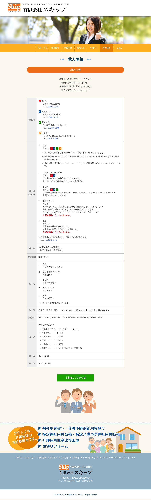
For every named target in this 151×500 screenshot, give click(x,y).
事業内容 (68, 48)
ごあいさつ (42, 48)
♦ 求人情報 (85, 458)
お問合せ (94, 48)
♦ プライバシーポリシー (110, 458)
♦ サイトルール (128, 458)
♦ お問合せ (74, 458)
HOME (29, 48)
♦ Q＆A (95, 458)
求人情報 (106, 48)
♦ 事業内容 (52, 458)
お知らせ (81, 48)
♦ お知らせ (63, 458)
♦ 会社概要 (42, 458)
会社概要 (55, 48)
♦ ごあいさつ (30, 458)
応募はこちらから (75, 377)
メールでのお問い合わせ (123, 11)
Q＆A (119, 48)
